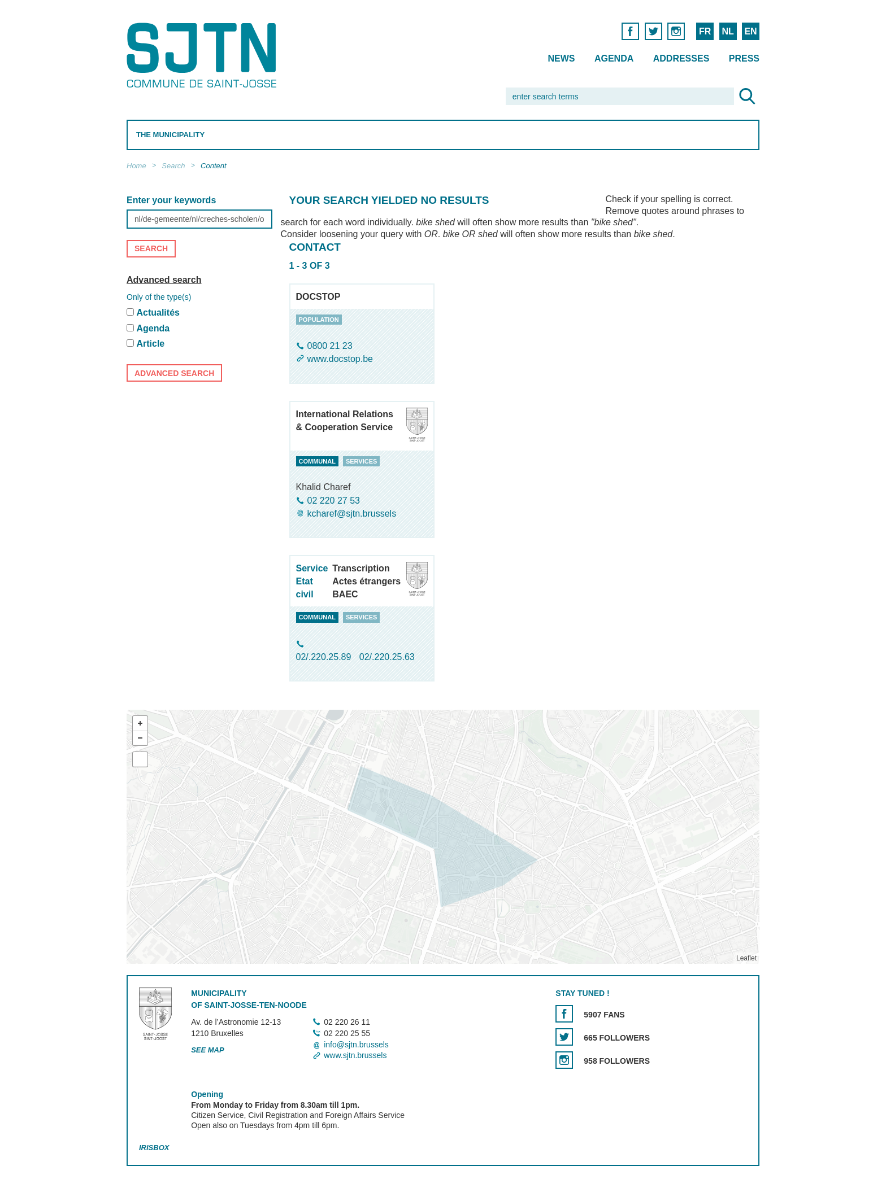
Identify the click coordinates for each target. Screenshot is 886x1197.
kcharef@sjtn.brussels (352, 513)
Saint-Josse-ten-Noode (204, 55)
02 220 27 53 (333, 500)
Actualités (157, 312)
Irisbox (154, 1148)
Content (214, 165)
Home (136, 165)
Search (173, 165)
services (361, 461)
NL (727, 31)
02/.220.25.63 (387, 657)
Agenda (613, 58)
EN (750, 31)
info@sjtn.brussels (356, 1044)
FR (705, 31)
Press (744, 58)
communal (317, 461)
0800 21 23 (330, 346)
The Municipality (170, 134)
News (561, 58)
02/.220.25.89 (325, 657)
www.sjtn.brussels (355, 1055)
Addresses (681, 58)
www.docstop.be (340, 359)
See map (207, 1050)
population (319, 319)
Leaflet (746, 959)
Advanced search (164, 280)
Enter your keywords (171, 200)
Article (150, 344)
